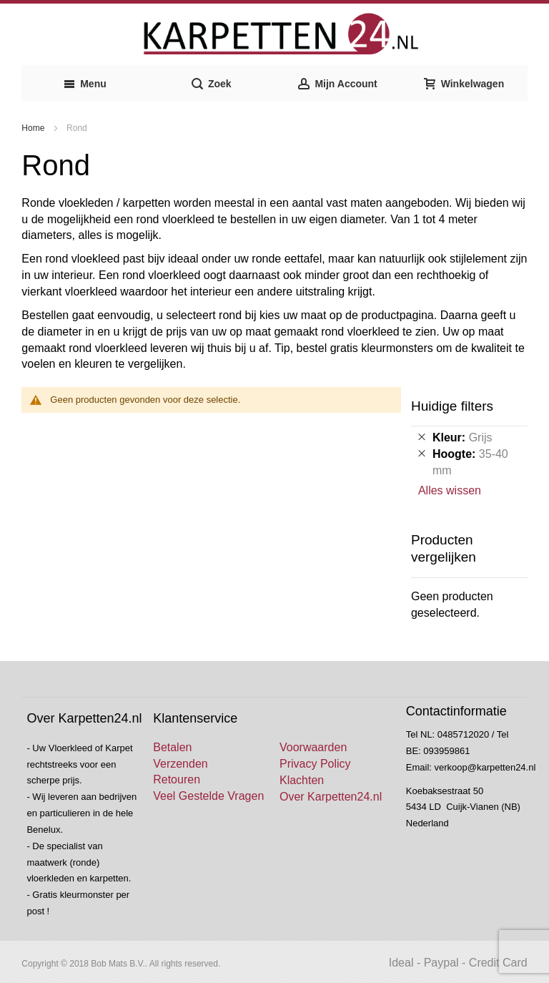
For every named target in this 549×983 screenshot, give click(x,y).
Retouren (176, 779)
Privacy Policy (315, 764)
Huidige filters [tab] (452, 406)
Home (33, 128)
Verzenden (180, 764)
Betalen (172, 747)
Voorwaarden (313, 747)
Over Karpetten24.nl (331, 797)
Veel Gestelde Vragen (208, 796)
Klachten (302, 780)
